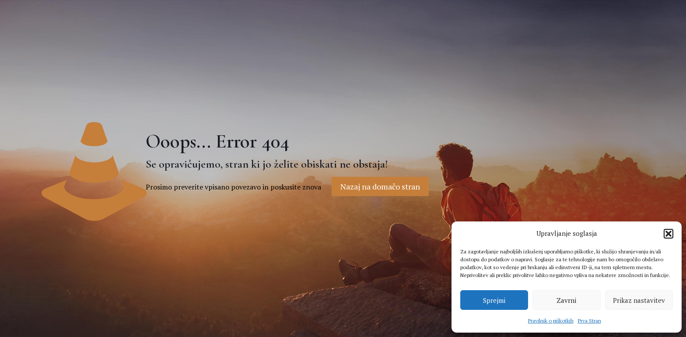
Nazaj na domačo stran (380, 186)
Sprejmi (494, 300)
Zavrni (566, 300)
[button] (668, 233)
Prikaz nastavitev (639, 300)
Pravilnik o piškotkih (551, 320)
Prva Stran (589, 320)
